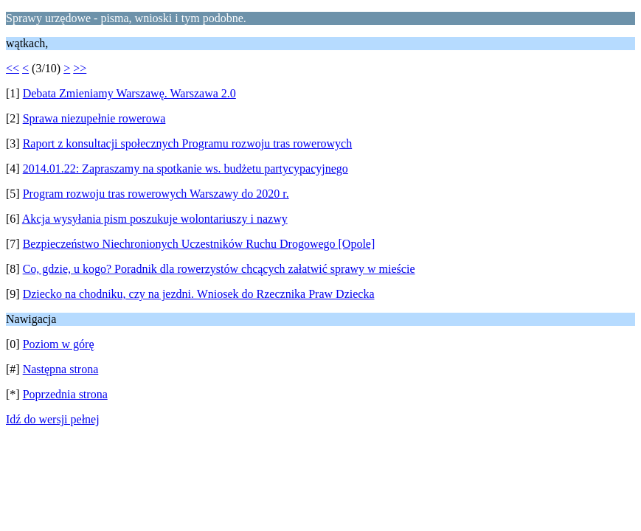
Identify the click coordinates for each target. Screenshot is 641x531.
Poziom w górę (58, 344)
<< (12, 68)
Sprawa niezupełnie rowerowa (94, 118)
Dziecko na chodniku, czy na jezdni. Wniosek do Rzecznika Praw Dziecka (199, 294)
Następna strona (61, 369)
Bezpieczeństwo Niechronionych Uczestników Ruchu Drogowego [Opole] (199, 243)
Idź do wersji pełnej (53, 419)
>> (79, 68)
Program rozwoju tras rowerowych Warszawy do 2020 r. (156, 193)
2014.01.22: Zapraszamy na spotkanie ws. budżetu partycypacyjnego (185, 168)
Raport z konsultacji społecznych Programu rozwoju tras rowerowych (188, 143)
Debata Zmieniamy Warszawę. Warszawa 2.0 (129, 93)
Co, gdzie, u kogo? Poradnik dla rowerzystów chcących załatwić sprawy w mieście (219, 269)
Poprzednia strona (65, 394)
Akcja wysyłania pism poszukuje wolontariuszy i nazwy (155, 218)
